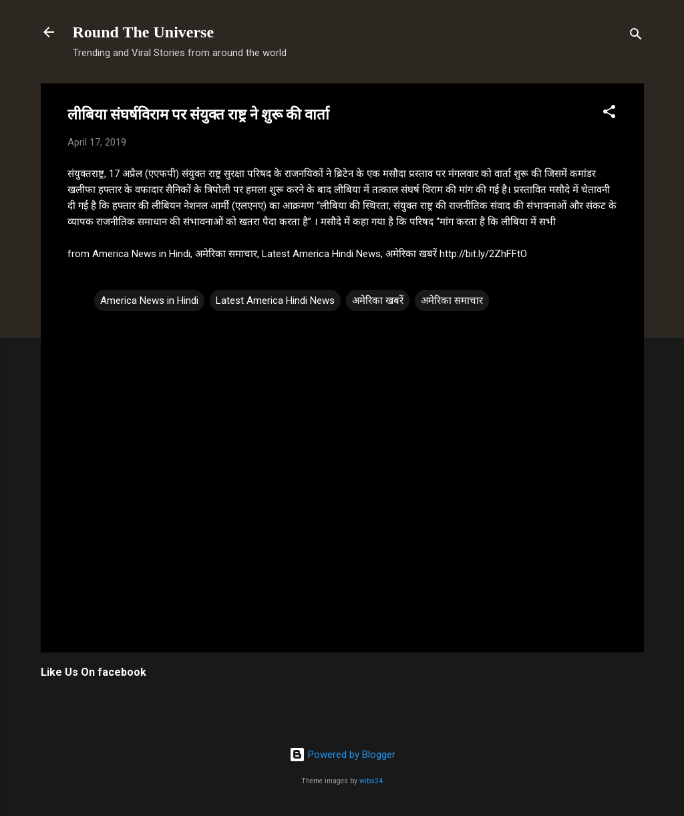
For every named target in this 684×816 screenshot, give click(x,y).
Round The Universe (143, 32)
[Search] (636, 36)
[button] (609, 114)
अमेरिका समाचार (452, 300)
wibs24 (371, 781)
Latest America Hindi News (275, 300)
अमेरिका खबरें (377, 300)
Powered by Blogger (342, 755)
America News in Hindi (149, 300)
